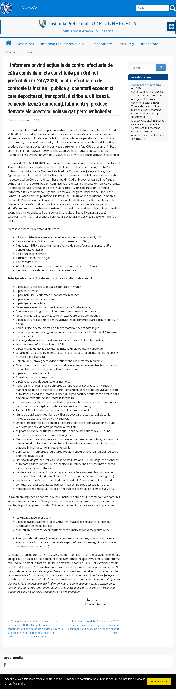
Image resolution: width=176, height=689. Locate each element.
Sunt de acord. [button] (159, 681)
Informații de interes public (62, 44)
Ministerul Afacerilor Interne (88, 30)
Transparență (102, 44)
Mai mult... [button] (19, 683)
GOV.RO (29, 7)
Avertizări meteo (141, 77)
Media (10, 52)
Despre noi (25, 44)
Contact (29, 52)
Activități (127, 44)
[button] (171, 26)
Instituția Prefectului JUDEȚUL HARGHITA (92, 23)
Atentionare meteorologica (146, 84)
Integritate (149, 44)
